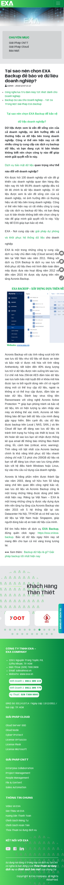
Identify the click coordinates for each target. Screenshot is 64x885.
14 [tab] (17, 634)
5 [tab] (24, 630)
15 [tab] (22, 634)
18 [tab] (37, 634)
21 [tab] (51, 634)
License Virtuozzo (16, 740)
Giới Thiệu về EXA (15, 811)
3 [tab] (15, 630)
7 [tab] (34, 630)
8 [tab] (39, 630)
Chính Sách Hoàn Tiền (18, 825)
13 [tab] (12, 634)
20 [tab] (46, 634)
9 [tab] (44, 630)
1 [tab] (5, 630)
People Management (17, 778)
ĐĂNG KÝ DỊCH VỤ (60, 618)
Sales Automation (16, 787)
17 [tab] (32, 634)
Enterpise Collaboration (20, 768)
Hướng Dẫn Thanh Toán (18, 816)
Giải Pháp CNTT (18, 43)
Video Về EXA (13, 806)
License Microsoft (16, 749)
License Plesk (13, 744)
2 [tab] (10, 630)
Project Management (18, 773)
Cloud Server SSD (16, 725)
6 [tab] (29, 630)
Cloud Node (12, 730)
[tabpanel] (18, 618)
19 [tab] (42, 634)
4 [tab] (19, 630)
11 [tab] (54, 630)
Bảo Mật (14, 50)
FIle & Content (14, 783)
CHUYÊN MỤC (19, 37)
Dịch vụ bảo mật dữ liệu (19, 165)
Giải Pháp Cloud (19, 47)
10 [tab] (49, 630)
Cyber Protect (14, 735)
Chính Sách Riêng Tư (17, 821)
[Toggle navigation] (58, 3)
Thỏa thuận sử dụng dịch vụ (21, 830)
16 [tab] (27, 634)
